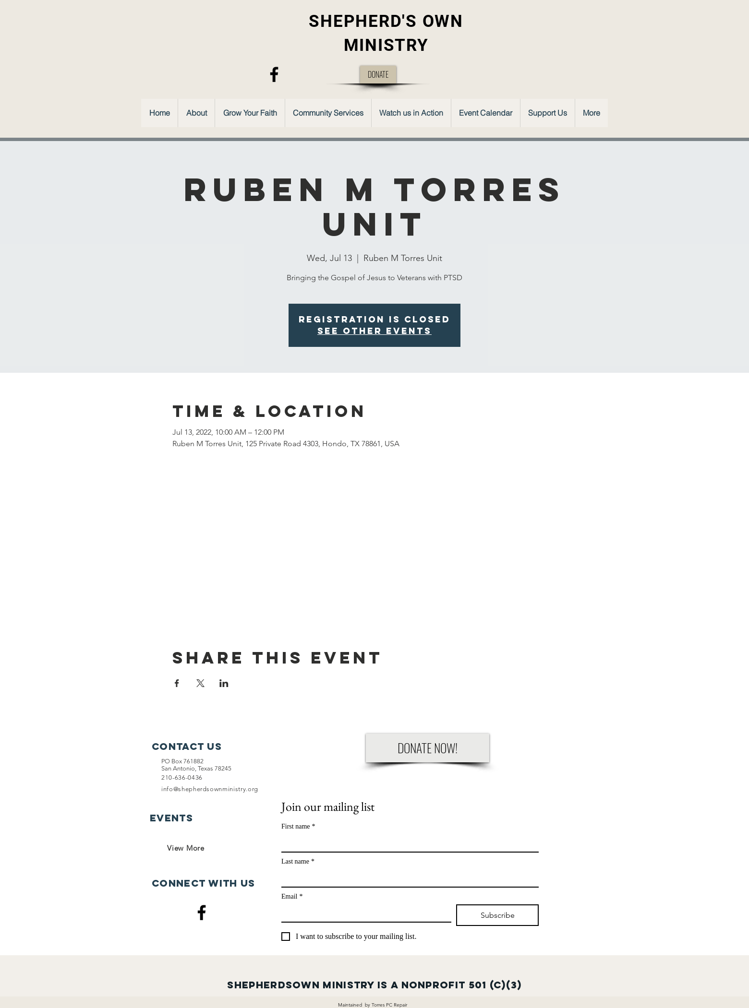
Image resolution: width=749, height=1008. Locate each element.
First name (298, 826)
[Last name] (407, 878)
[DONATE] (378, 74)
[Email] (363, 913)
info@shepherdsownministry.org (209, 789)
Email (291, 896)
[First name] (407, 843)
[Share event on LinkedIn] (224, 683)
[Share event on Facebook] (176, 683)
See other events (374, 330)
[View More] (186, 847)
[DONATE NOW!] (427, 748)
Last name (297, 861)
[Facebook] (274, 74)
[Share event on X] (200, 683)
